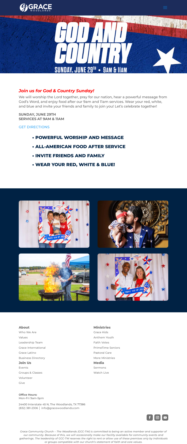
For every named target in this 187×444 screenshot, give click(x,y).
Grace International (32, 347)
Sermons (100, 367)
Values (23, 337)
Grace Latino (27, 352)
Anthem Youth (104, 337)
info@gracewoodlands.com (60, 408)
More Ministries (104, 358)
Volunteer (25, 378)
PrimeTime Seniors (107, 347)
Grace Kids (101, 332)
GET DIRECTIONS (34, 127)
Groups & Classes (30, 372)
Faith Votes (101, 342)
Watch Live (101, 372)
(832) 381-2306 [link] (28, 408)
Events (23, 367)
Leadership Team (31, 342)
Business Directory (32, 358)
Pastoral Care (103, 352)
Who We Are (28, 332)
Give (22, 383)
